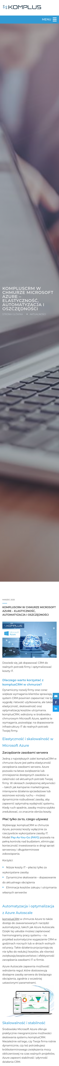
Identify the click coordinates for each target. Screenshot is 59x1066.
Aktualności (38, 314)
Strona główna (12, 314)
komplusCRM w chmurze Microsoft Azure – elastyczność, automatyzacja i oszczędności (29, 611)
